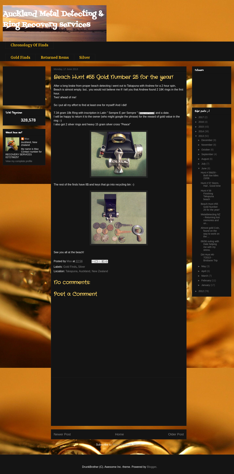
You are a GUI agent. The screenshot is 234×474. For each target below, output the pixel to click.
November (207, 144)
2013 (202, 136)
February (206, 280)
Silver (84, 57)
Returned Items (55, 57)
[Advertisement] (23, 85)
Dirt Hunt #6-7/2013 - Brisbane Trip (209, 257)
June (204, 168)
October (206, 149)
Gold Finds (20, 57)
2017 (202, 117)
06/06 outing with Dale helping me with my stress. (210, 245)
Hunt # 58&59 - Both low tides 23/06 (209, 175)
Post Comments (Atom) (127, 444)
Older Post (176, 434)
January (206, 285)
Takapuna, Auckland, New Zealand (87, 271)
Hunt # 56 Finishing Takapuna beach (207, 195)
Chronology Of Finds (29, 45)
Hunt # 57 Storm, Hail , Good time (211, 184)
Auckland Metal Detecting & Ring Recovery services (53, 19)
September (207, 154)
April (204, 271)
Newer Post (62, 434)
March (205, 275)
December (207, 140)
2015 (202, 126)
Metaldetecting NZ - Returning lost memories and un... (210, 218)
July (203, 163)
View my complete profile (19, 161)
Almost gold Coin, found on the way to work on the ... (210, 232)
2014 (202, 131)
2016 (202, 121)
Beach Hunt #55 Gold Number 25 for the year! (210, 207)
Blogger (151, 466)
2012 (202, 291)
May (203, 266)
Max (27, 138)
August (205, 159)
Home (119, 434)
